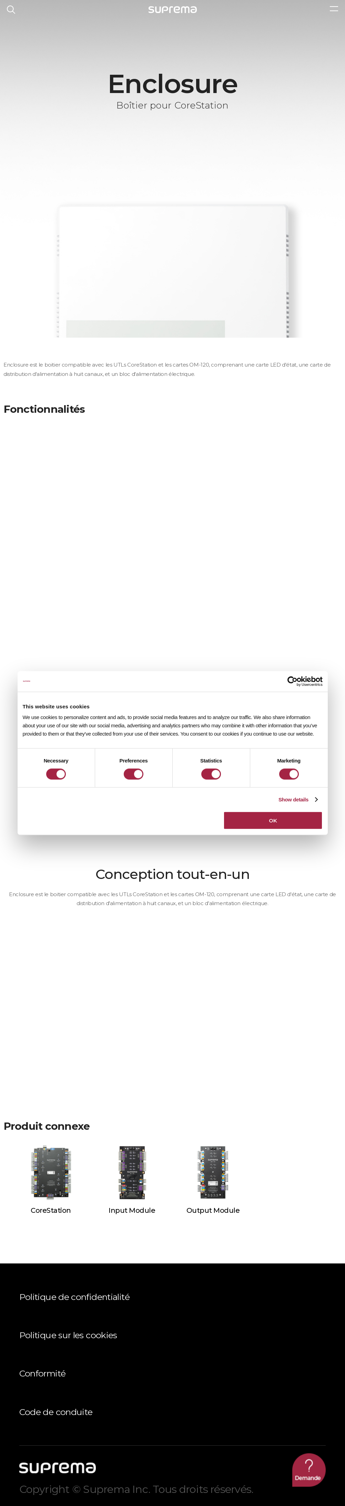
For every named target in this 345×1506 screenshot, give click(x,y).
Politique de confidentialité (74, 1297)
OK (273, 820)
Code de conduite (56, 1412)
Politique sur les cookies (68, 1335)
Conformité (42, 1373)
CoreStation (51, 1210)
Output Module (213, 1210)
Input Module (132, 1210)
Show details (293, 799)
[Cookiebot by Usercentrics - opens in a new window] (292, 681)
